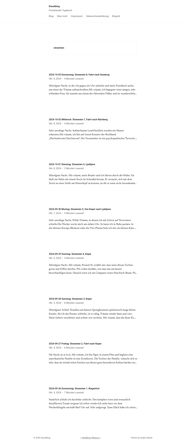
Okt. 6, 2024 (55, 258)
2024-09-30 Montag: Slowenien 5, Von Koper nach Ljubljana (80, 209)
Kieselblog (54, 6)
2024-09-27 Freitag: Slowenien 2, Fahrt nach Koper (75, 343)
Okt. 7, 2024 (55, 213)
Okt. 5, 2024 (55, 303)
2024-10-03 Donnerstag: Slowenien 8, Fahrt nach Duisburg (79, 74)
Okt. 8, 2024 (55, 78)
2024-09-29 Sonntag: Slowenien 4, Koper (70, 254)
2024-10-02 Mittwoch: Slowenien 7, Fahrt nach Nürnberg (78, 119)
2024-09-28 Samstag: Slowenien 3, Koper (70, 298)
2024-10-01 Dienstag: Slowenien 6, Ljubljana (72, 164)
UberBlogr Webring (90, 438)
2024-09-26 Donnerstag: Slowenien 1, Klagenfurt (74, 388)
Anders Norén (146, 438)
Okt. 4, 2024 (55, 347)
